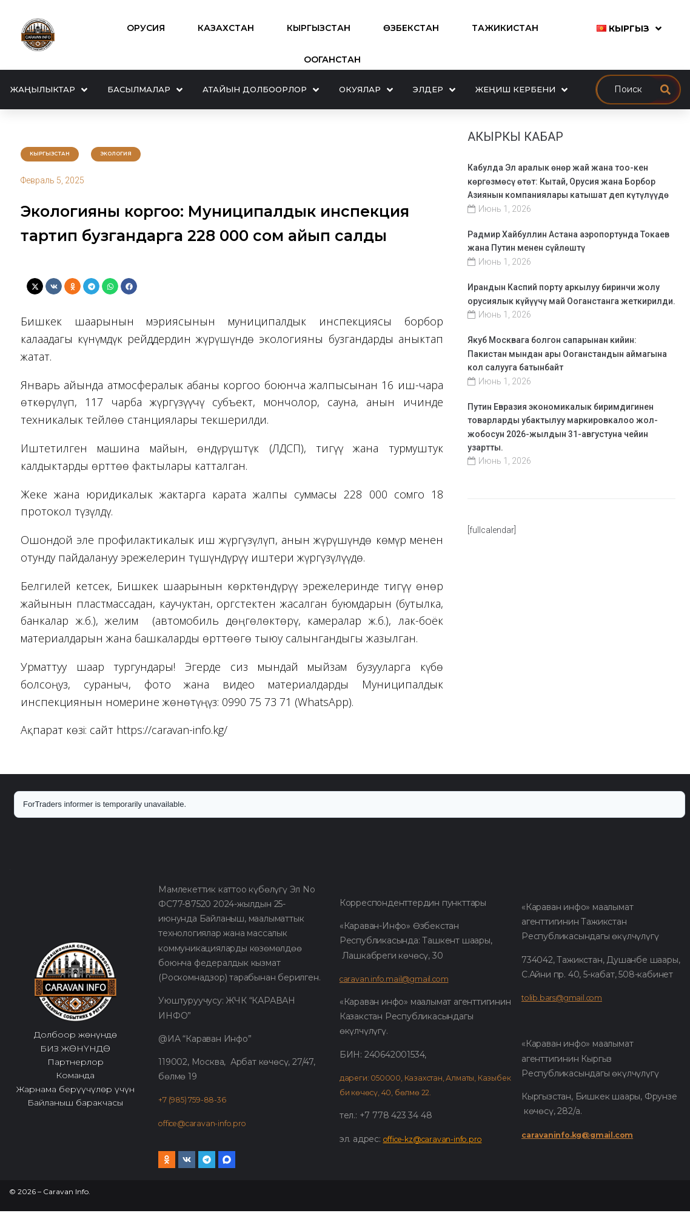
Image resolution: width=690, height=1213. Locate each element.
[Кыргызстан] (319, 28)
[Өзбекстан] (411, 28)
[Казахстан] (225, 28)
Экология (138, 154)
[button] (35, 288)
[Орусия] (145, 28)
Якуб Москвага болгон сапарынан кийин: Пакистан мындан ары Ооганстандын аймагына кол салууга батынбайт (567, 353)
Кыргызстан (57, 154)
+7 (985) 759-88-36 (197, 1101)
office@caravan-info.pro (206, 1125)
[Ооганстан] (332, 59)
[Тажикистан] (505, 28)
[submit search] (665, 89)
